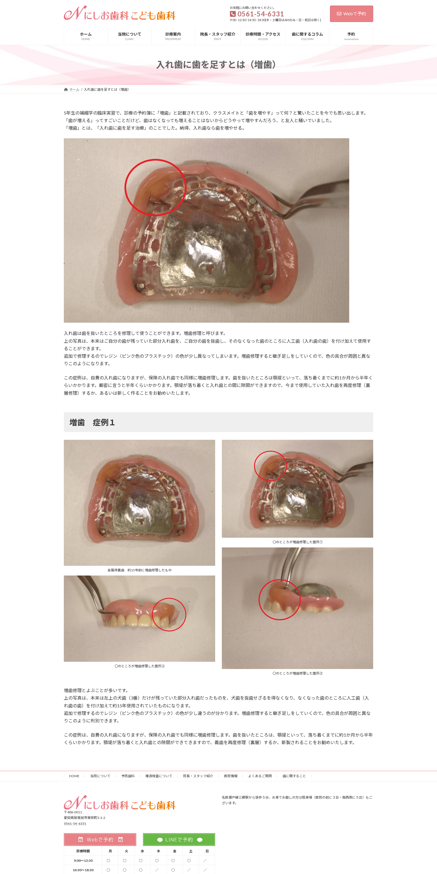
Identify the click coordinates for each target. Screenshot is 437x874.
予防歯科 (128, 776)
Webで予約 (351, 13)
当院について (100, 776)
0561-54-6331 (75, 823)
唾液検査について (158, 776)
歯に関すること (294, 776)
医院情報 (230, 776)
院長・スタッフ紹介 (198, 776)
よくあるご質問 (260, 776)
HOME (74, 776)
